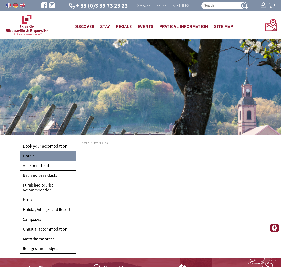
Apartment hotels (38, 165)
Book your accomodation (45, 146)
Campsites (32, 219)
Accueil (86, 143)
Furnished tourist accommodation (38, 187)
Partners (180, 5)
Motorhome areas (39, 238)
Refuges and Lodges (40, 248)
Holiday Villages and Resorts (47, 209)
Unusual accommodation (45, 229)
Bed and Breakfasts (40, 175)
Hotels (29, 155)
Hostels (29, 199)
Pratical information (183, 26)
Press (161, 5)
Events (145, 26)
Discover (84, 26)
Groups (143, 5)
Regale (124, 26)
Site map (223, 26)
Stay (105, 26)
